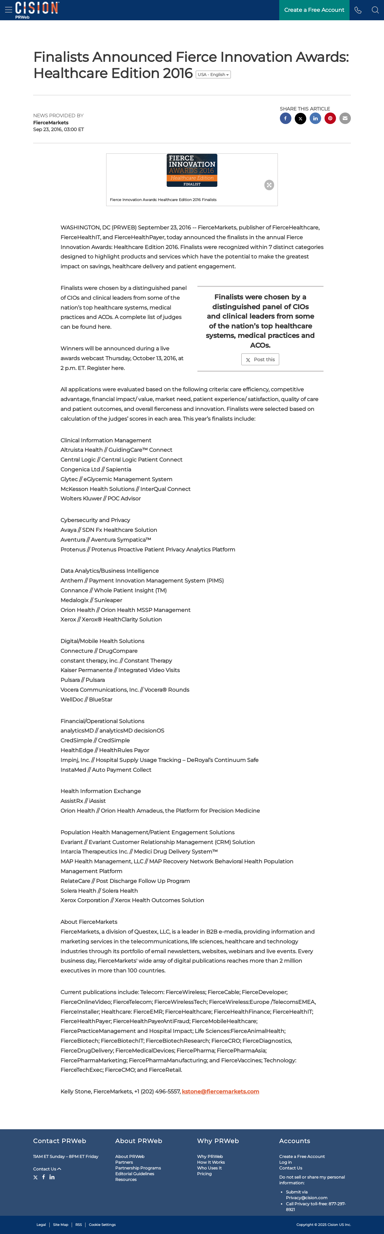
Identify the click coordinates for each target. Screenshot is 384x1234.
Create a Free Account (302, 1156)
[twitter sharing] (300, 119)
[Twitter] (36, 1177)
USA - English (213, 74)
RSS (78, 1225)
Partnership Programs (138, 1167)
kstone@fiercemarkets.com (220, 1091)
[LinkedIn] (52, 1177)
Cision (333, 1225)
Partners (124, 1162)
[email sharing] (345, 119)
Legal (41, 1225)
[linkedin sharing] (315, 119)
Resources (126, 1179)
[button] (375, 10)
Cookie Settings (102, 1225)
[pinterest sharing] (330, 119)
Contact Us (47, 1168)
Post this (260, 359)
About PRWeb (129, 1156)
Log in (285, 1162)
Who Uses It (209, 1167)
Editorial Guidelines (134, 1173)
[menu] (8, 10)
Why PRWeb (210, 1156)
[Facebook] (44, 1177)
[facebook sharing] (285, 119)
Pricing (204, 1173)
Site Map (60, 1225)
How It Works (211, 1162)
